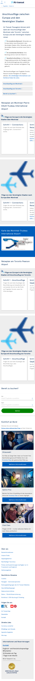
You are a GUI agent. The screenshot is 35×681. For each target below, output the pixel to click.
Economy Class (6, 460)
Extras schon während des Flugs (10, 428)
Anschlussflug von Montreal (12, 84)
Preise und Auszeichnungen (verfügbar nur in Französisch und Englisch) (14, 566)
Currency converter (7, 626)
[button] (17, 411)
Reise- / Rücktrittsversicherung (10, 594)
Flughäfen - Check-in (8, 6)
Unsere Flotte (5, 555)
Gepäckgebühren (6, 558)
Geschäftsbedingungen (8, 588)
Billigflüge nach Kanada (8, 629)
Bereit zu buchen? (9, 94)
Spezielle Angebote (7, 632)
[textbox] (17, 398)
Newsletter (4, 614)
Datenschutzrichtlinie (7, 591)
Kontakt (3, 617)
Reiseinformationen (7, 552)
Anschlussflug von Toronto (12, 89)
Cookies (3, 578)
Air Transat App (5, 611)
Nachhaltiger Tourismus (8, 562)
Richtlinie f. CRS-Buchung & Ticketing (12, 597)
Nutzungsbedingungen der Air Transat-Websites (15, 585)
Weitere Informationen (17, 464)
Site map (4, 635)
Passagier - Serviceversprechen (10, 582)
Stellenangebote (6, 570)
